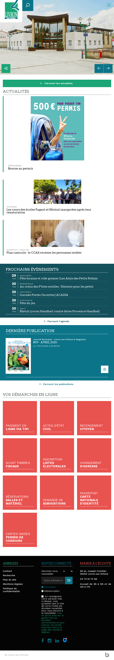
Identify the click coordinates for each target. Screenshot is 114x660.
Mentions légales (13, 584)
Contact (7, 571)
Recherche (9, 575)
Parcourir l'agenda (56, 321)
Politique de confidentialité (11, 590)
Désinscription (52, 591)
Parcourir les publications (56, 384)
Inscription (50, 587)
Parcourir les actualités (56, 83)
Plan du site (9, 579)
